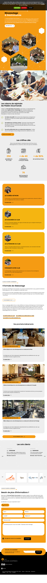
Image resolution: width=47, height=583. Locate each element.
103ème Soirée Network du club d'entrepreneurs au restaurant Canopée (19, 389)
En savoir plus (8, 204)
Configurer (36, 8)
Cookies (42, 4)
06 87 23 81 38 (9, 512)
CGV (7, 580)
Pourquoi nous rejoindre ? (11, 136)
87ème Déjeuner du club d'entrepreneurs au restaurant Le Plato (17, 354)
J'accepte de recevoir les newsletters (12, 546)
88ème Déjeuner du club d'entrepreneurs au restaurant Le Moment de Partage (21, 425)
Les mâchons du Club (9, 320)
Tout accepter (11, 8)
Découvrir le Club (12, 26)
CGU (10, 580)
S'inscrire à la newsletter (11, 558)
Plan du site (27, 579)
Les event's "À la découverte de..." (12, 322)
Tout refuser (24, 8)
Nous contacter (9, 572)
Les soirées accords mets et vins (25, 320)
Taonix (23, 579)
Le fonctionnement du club (12, 303)
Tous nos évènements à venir (18, 442)
